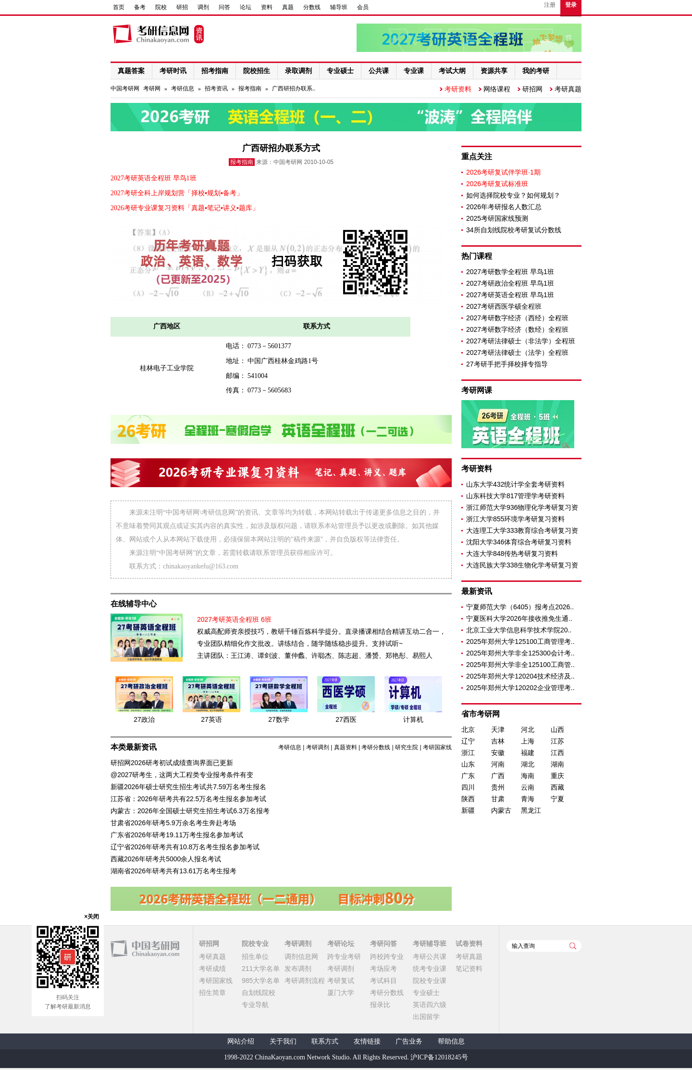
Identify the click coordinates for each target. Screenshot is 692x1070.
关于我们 (283, 1041)
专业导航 (255, 1004)
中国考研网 (145, 948)
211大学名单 (261, 968)
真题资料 (345, 747)
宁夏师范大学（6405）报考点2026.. (520, 607)
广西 (498, 776)
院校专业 (255, 943)
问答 (224, 7)
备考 (140, 7)
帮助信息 (451, 1041)
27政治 (144, 719)
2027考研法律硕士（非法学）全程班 (520, 341)
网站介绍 (240, 1041)
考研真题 (568, 89)
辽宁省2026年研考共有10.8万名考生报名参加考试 (185, 847)
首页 (118, 7)
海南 (527, 776)
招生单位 (255, 956)
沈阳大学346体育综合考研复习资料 (518, 542)
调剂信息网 (301, 956)
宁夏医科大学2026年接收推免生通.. (519, 618)
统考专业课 (429, 968)
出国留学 (426, 1016)
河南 (498, 764)
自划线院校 (258, 992)
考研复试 (340, 980)
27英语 (211, 719)
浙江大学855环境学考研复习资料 (515, 519)
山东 (468, 764)
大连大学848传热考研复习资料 (512, 553)
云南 (527, 787)
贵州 (498, 787)
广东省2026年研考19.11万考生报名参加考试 (177, 835)
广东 (468, 776)
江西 (557, 752)
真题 (288, 7)
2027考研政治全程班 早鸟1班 (510, 283)
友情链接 (367, 1041)
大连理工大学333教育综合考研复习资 (522, 530)
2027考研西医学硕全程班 (504, 306)
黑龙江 (531, 810)
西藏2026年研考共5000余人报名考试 (166, 859)
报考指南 (249, 88)
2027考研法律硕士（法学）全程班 (517, 352)
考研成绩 (212, 968)
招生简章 (212, 992)
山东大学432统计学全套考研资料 (515, 484)
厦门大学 (340, 992)
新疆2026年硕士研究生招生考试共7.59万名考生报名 (188, 787)
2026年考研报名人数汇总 (504, 207)
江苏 (557, 741)
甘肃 (498, 799)
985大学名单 (261, 980)
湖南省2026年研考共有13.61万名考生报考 (173, 871)
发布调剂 (297, 968)
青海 (527, 799)
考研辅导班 (429, 943)
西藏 (557, 787)
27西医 (346, 719)
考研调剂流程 (304, 980)
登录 (571, 4)
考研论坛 (340, 943)
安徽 (498, 752)
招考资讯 (216, 88)
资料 (266, 7)
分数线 (312, 7)
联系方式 (324, 1041)
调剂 (203, 7)
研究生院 (406, 747)
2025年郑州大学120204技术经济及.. (520, 676)
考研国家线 (437, 747)
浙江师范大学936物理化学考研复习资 (522, 507)
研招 (182, 7)
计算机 (413, 719)
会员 (363, 7)
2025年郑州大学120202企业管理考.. (520, 688)
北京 (468, 729)
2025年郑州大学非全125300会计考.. (520, 653)
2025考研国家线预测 (497, 218)
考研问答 (383, 943)
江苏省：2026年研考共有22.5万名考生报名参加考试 (188, 799)
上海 (527, 741)
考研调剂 (317, 747)
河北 (527, 729)
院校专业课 (429, 980)
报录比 (380, 1004)
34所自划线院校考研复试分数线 (513, 230)
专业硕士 (426, 992)
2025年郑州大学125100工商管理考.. (520, 641)
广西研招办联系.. (293, 88)
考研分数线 (375, 747)
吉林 (498, 741)
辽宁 (468, 741)
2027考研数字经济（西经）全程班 (517, 318)
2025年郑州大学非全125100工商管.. (520, 664)
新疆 (468, 810)
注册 (550, 4)
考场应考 (383, 968)
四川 (468, 787)
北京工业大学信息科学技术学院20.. (518, 630)
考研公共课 (429, 956)
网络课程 (496, 89)
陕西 (468, 799)
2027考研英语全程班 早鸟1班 (510, 295)
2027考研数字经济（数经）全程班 (517, 329)
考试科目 (383, 980)
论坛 (245, 7)
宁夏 (557, 799)
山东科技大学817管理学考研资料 (515, 496)
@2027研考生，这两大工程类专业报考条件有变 (182, 775)
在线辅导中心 (134, 604)
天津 (498, 729)
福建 (527, 752)
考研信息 (182, 88)
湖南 (557, 764)
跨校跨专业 (387, 956)
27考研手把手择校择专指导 (507, 364)
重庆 (557, 776)
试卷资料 (469, 943)
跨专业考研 (344, 956)
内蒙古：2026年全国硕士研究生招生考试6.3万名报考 (190, 811)
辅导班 (338, 7)
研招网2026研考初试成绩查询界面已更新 (172, 763)
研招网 (532, 89)
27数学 (278, 719)
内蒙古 (501, 810)
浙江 (468, 752)
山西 (557, 729)
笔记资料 (469, 968)
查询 (572, 946)
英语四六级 (429, 1004)
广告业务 (408, 1041)
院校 (161, 7)
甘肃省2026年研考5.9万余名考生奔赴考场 (173, 823)
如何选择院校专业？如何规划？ (513, 195)
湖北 (527, 764)
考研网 (152, 88)
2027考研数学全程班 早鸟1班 (510, 272)
